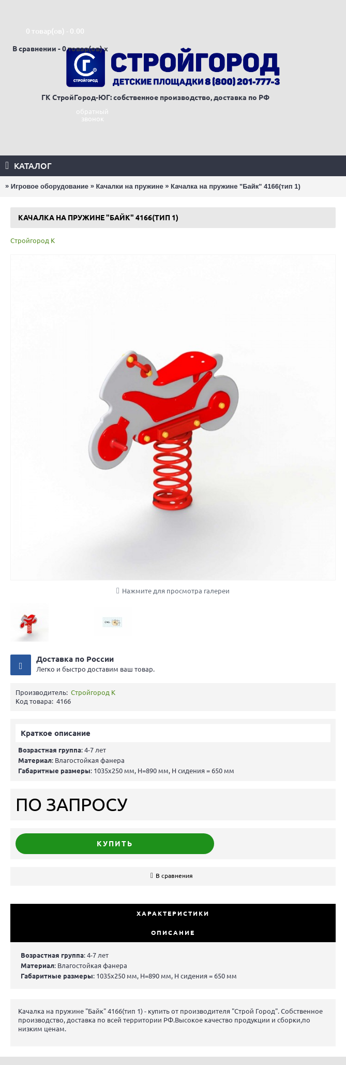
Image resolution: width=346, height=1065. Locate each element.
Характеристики (173, 913)
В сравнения (174, 875)
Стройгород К (32, 240)
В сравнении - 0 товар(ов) (57, 49)
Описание (173, 932)
